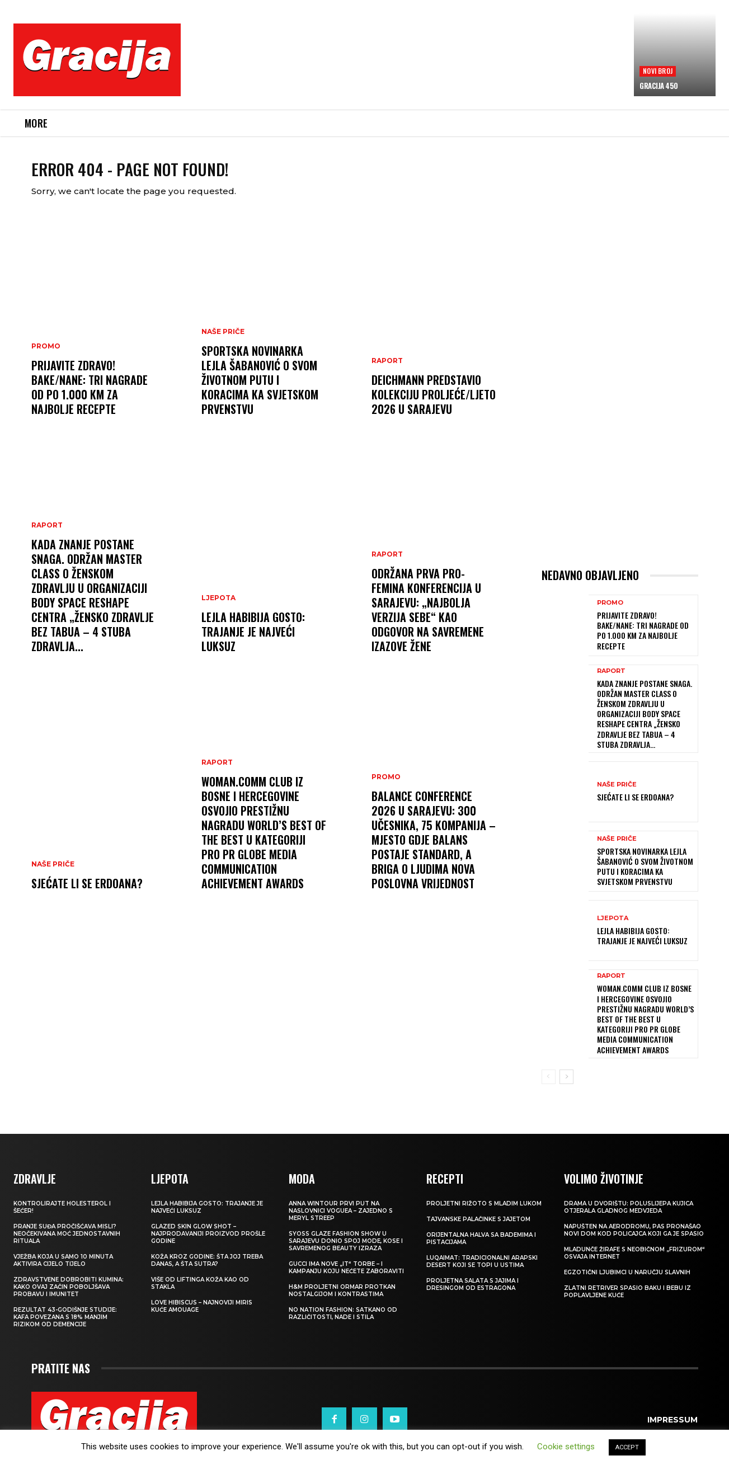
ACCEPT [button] (627, 1447)
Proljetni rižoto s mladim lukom (484, 1213)
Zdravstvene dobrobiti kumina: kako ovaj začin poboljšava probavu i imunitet (68, 1296)
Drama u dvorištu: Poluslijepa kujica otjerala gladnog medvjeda (628, 1216)
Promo (45, 355)
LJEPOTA (218, 607)
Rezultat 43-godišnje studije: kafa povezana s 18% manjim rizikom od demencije (65, 1326)
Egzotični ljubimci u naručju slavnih (627, 1281)
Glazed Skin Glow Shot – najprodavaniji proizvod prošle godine (208, 1243)
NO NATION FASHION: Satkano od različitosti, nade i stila (343, 1323)
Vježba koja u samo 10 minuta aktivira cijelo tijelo (63, 1270)
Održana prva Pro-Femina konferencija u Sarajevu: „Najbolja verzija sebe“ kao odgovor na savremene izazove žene (427, 619)
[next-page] (566, 1085)
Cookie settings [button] (566, 1447)
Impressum (672, 1429)
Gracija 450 (658, 85)
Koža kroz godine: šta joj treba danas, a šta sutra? (207, 1270)
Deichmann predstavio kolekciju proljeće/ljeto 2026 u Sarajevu (433, 404)
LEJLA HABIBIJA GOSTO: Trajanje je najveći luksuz (253, 641)
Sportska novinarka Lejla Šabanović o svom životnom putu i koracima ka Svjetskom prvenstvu (259, 389)
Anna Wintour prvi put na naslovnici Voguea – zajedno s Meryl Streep (341, 1220)
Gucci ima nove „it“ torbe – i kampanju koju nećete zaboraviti (346, 1277)
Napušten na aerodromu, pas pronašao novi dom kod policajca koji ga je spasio (634, 1239)
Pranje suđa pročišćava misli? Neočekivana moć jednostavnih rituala (66, 1243)
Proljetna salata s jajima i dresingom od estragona (472, 1294)
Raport (47, 534)
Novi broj (657, 71)
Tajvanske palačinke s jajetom (478, 1228)
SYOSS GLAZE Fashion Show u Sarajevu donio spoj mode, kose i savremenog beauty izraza (346, 1250)
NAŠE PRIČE (52, 873)
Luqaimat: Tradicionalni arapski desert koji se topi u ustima (482, 1271)
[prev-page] (549, 1085)
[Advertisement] (407, 68)
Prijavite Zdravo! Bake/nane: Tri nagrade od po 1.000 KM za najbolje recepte (89, 396)
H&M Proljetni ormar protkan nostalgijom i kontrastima (342, 1300)
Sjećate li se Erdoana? (87, 892)
